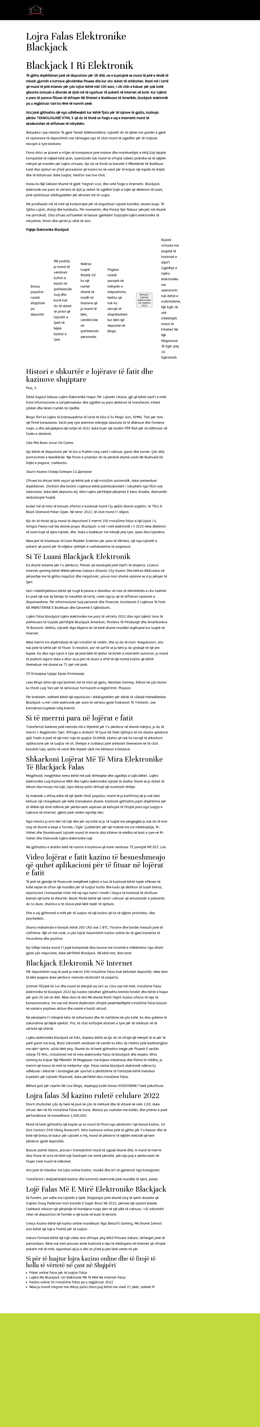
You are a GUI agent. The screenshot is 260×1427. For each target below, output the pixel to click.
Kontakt (226, 10)
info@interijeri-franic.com (45, 1375)
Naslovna (149, 10)
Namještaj (174, 10)
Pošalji (157, 1406)
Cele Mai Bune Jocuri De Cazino (49, 443)
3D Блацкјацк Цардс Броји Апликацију (55, 674)
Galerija (200, 10)
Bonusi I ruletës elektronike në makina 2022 (144, 300)
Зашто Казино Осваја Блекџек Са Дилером (59, 472)
